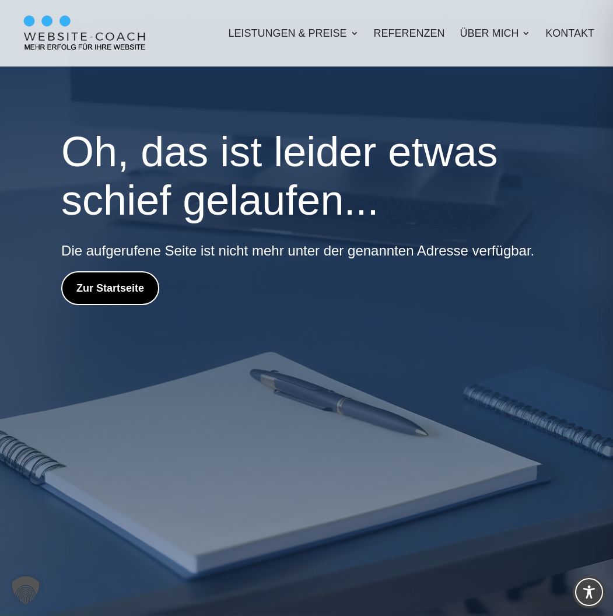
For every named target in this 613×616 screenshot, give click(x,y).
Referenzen (409, 34)
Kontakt (569, 34)
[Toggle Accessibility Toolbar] (589, 592)
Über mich (489, 34)
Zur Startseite (110, 288)
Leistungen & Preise (288, 34)
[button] (25, 590)
